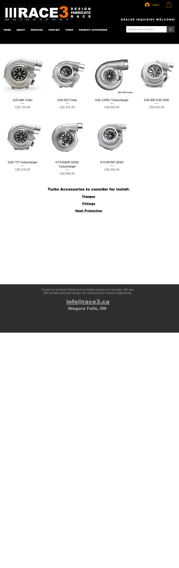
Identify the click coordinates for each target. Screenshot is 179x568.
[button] (168, 4)
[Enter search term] (143, 29)
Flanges (88, 196)
